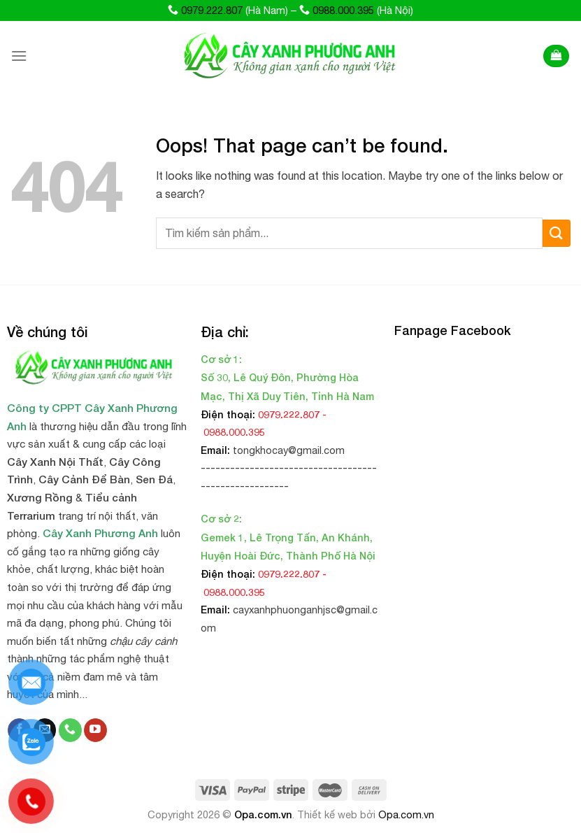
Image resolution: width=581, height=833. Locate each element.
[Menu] (18, 55)
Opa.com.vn (263, 814)
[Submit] (557, 233)
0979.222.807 (212, 10)
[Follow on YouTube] (95, 730)
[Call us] (70, 730)
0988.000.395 (343, 10)
